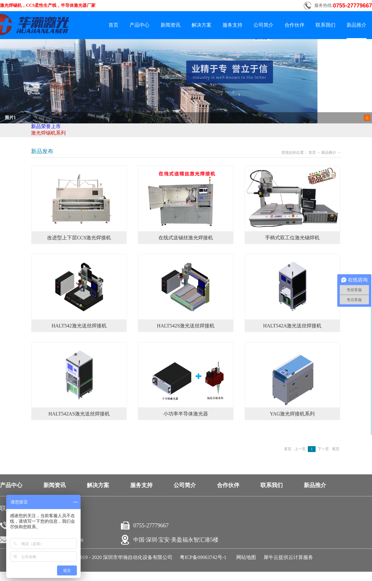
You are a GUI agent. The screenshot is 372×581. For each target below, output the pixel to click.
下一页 (323, 449)
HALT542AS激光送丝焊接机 (79, 413)
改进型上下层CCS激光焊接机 (79, 237)
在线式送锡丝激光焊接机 (185, 237)
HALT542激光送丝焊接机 (78, 325)
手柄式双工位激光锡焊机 (292, 237)
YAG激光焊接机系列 (292, 413)
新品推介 (328, 152)
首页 (113, 25)
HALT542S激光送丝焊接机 (186, 325)
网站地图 (245, 557)
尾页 (335, 449)
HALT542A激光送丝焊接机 (292, 325)
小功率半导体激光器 (185, 413)
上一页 (300, 449)
